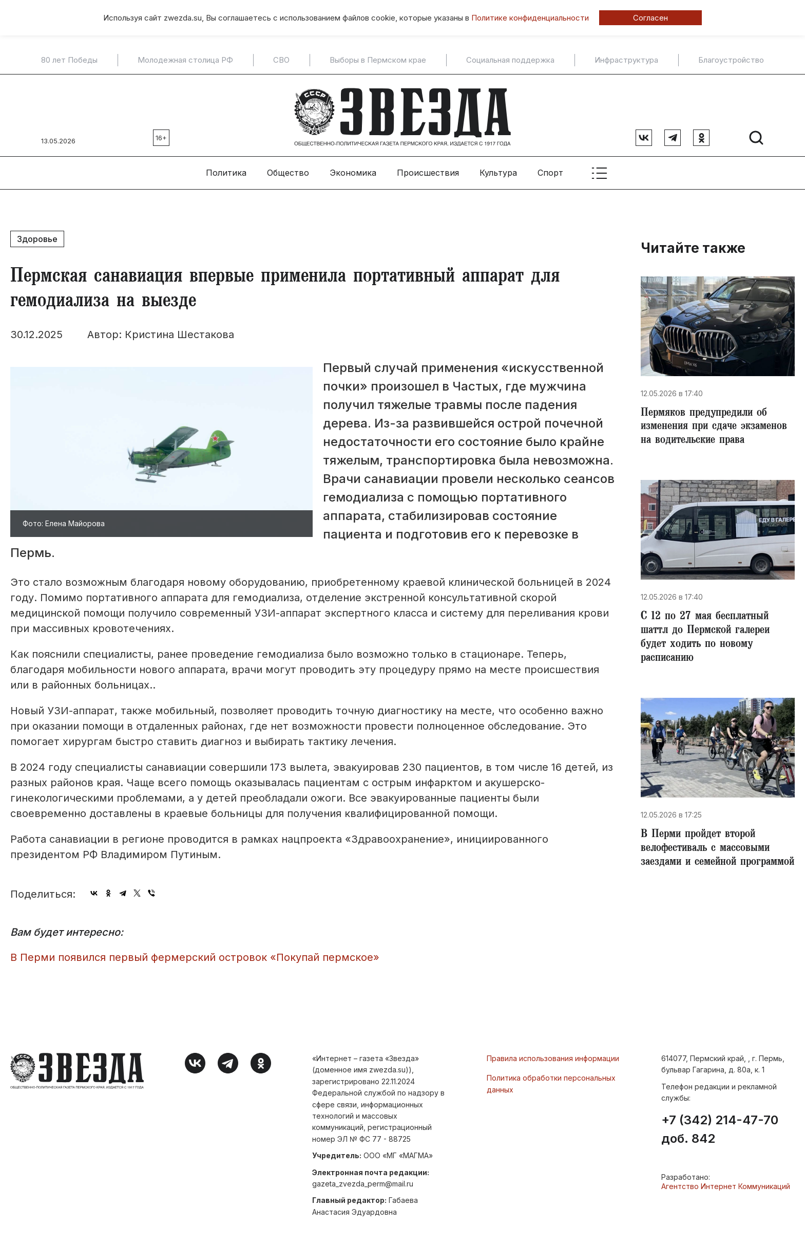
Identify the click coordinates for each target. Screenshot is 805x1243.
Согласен (650, 18)
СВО (281, 60)
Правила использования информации (553, 1055)
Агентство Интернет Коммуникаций (725, 1183)
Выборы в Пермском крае (378, 60)
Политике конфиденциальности (530, 18)
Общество (288, 170)
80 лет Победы (69, 60)
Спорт (550, 170)
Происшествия (428, 170)
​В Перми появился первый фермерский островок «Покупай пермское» (194, 954)
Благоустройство (731, 60)
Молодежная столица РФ (185, 60)
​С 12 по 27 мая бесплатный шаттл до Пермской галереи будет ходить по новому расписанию (709, 638)
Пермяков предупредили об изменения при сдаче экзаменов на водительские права (717, 425)
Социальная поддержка (510, 60)
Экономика (353, 170)
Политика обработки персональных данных (551, 1081)
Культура (498, 170)
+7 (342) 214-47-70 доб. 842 (719, 1126)
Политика (226, 170)
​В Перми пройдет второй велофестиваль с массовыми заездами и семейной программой (709, 858)
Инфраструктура (626, 60)
